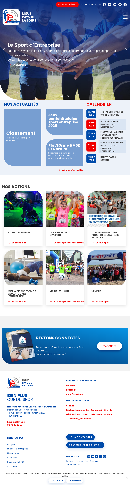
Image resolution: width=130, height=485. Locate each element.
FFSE (83, 4)
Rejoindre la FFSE (15, 462)
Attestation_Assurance (78, 418)
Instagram (124, 4)
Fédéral (70, 385)
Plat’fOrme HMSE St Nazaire (64, 147)
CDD (98, 4)
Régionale (71, 389)
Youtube (119, 4)
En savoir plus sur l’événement (69, 244)
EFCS (87, 4)
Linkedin (109, 4)
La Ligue (11, 444)
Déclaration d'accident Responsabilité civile (89, 410)
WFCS (93, 4)
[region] (65, 50)
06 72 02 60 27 (14, 425)
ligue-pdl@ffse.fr (16, 422)
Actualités (12, 466)
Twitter (114, 4)
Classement (20, 133)
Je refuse (74, 480)
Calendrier (12, 457)
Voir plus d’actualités (72, 170)
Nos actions (13, 453)
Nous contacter (80, 437)
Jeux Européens (74, 394)
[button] (4, 50)
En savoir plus (19, 244)
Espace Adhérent (67, 4)
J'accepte (56, 480)
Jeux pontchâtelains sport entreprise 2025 (63, 120)
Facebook (103, 4)
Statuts (70, 405)
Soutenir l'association (85, 445)
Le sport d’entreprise (17, 448)
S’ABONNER (109, 346)
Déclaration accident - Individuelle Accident (89, 414)
